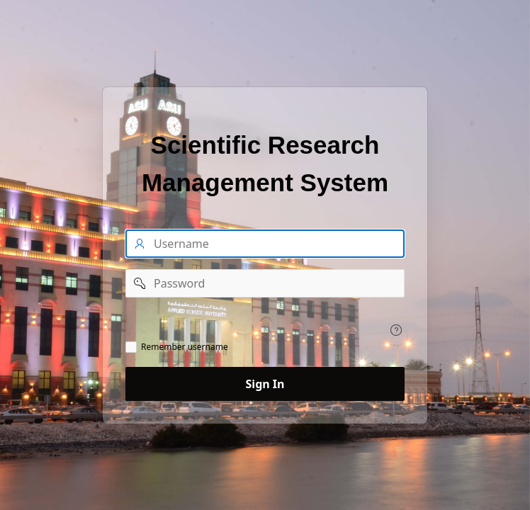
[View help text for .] (396, 330)
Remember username (184, 347)
